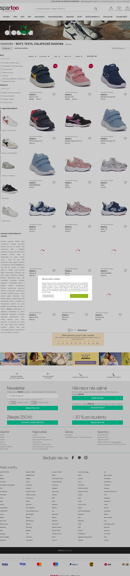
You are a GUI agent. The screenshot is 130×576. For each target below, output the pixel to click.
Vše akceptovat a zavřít (79, 296)
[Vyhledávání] (95, 8)
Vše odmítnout (48, 296)
